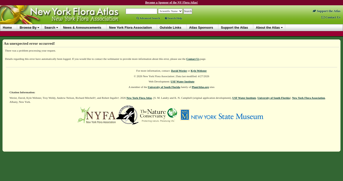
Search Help (173, 18)
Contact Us (193, 58)
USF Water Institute (182, 81)
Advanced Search (148, 18)
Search (49, 27)
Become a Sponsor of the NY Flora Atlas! (171, 2)
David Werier (179, 70)
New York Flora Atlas (139, 97)
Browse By (28, 27)
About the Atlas (268, 27)
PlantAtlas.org (200, 86)
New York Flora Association (308, 97)
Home (7, 27)
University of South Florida (164, 86)
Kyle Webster (199, 70)
